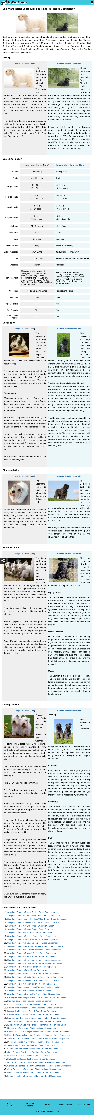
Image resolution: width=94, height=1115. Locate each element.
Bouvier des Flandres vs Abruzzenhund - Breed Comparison (33, 1015)
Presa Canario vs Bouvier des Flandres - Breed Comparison (33, 1073)
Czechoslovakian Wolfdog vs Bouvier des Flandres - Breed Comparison (38, 1032)
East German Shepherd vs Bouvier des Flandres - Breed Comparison (37, 1018)
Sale (32, 63)
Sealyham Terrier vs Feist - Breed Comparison (27, 970)
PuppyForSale (65, 1105)
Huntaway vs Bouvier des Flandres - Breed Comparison (31, 1028)
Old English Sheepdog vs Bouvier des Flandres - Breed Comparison (36, 998)
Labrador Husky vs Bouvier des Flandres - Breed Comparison (34, 1076)
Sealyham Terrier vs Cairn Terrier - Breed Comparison (30, 926)
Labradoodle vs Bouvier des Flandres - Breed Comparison (32, 1049)
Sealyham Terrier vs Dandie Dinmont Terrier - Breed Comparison (35, 977)
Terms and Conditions (30, 1105)
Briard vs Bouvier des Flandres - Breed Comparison (29, 1001)
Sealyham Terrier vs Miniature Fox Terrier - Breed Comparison (34, 980)
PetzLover (48, 1105)
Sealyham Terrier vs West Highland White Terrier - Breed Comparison (37, 919)
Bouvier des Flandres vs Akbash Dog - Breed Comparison (32, 1011)
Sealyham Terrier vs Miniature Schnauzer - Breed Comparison (34, 922)
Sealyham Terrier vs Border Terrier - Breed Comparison (31, 929)
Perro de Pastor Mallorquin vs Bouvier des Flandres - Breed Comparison (38, 1035)
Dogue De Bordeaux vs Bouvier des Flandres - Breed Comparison (36, 1062)
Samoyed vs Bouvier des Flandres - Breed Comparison (31, 1045)
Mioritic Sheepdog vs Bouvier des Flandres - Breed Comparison (35, 1042)
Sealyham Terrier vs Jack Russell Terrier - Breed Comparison (33, 916)
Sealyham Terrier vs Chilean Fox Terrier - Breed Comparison (33, 994)
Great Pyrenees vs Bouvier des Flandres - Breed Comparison (34, 1069)
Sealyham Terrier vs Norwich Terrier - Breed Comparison (31, 953)
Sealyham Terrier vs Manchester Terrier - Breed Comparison (33, 974)
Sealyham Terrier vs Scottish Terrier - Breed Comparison (31, 936)
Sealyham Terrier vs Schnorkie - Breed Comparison (29, 991)
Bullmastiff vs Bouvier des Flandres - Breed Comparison (31, 1059)
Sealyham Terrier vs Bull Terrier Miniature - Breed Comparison (34, 950)
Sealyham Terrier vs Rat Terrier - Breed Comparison (29, 933)
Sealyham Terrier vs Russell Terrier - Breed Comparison (31, 967)
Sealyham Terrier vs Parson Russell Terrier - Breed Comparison (34, 963)
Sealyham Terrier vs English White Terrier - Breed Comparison (34, 960)
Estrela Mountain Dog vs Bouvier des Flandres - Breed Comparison (36, 1025)
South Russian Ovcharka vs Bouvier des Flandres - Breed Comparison (38, 1038)
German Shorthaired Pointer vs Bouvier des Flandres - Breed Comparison (39, 1066)
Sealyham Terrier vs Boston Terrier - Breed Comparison (31, 912)
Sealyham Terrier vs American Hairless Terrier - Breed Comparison (36, 946)
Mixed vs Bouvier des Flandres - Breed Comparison (29, 1056)
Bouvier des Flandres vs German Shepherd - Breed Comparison (35, 1008)
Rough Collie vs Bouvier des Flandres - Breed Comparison (32, 1004)
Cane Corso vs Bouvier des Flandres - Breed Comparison (32, 1052)
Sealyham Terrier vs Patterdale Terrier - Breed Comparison (32, 943)
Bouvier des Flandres (66, 63)
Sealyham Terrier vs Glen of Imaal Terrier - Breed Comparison (34, 987)
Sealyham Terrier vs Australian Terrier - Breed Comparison (32, 939)
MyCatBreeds (84, 1105)
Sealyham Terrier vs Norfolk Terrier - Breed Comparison (31, 957)
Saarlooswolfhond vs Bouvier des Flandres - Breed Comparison (35, 1021)
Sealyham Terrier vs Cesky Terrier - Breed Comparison (31, 984)
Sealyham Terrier (22, 63)
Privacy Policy (9, 1105)
